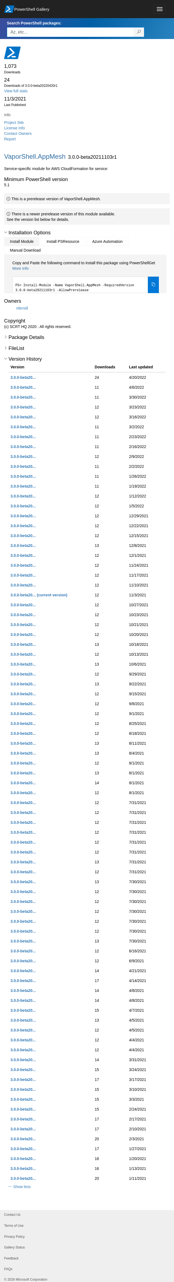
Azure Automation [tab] (107, 241)
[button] (5, 232)
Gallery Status (14, 1247)
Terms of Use (14, 1226)
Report (10, 139)
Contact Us (12, 1215)
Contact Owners (18, 133)
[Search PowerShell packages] (139, 32)
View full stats (15, 91)
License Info (14, 128)
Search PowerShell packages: (34, 23)
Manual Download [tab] (25, 250)
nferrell (22, 308)
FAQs (8, 1269)
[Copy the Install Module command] (153, 285)
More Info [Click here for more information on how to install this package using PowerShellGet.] (20, 268)
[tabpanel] (85, 276)
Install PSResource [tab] (62, 241)
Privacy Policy (14, 1237)
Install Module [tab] (22, 241)
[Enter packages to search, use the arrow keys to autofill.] (70, 32)
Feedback (11, 1258)
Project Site (14, 122)
